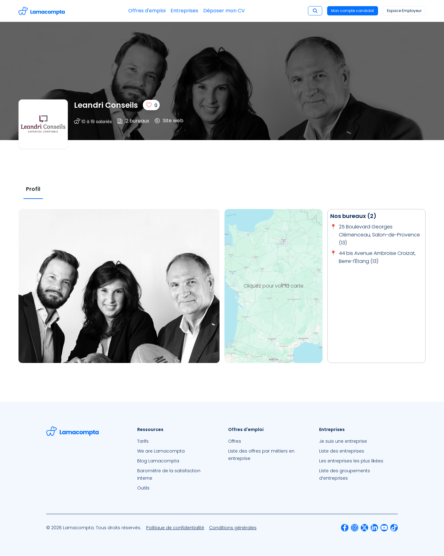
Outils (143, 488)
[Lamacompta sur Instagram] (355, 528)
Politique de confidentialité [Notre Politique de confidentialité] (175, 528)
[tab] (33, 189)
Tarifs (143, 441)
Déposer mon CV (224, 10)
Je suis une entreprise (343, 441)
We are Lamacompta (161, 451)
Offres (234, 441)
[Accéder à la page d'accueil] (41, 11)
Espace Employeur (404, 10)
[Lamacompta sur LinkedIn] (374, 528)
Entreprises (184, 10)
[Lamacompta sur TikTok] (394, 528)
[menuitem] (176, 441)
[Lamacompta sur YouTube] (384, 528)
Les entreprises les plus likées (351, 461)
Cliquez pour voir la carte (273, 285)
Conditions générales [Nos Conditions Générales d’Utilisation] (233, 528)
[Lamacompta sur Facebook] (345, 528)
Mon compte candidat (352, 10)
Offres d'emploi (147, 10)
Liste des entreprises (341, 451)
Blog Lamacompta (158, 461)
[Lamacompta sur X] (364, 528)
